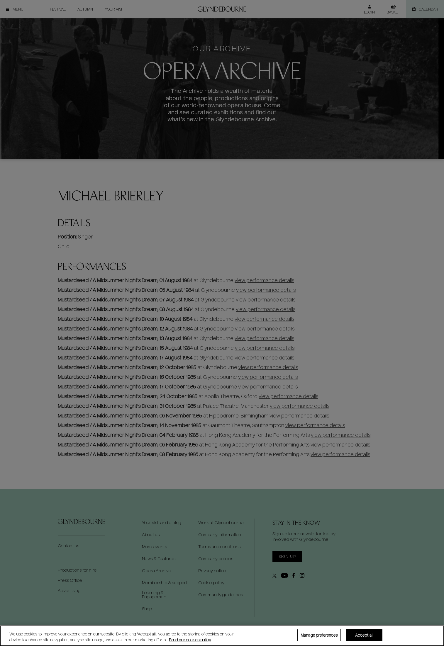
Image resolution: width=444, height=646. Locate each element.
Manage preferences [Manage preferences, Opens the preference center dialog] (319, 635)
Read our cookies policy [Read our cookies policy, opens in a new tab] (190, 639)
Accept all (364, 635)
